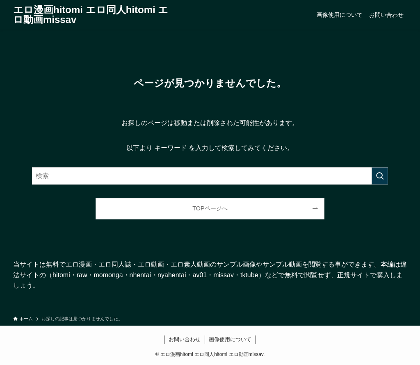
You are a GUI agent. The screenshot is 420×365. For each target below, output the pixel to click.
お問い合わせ (185, 339)
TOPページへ (209, 208)
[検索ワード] (210, 176)
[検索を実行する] (380, 176)
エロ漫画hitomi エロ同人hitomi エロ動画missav (90, 15)
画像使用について (230, 339)
